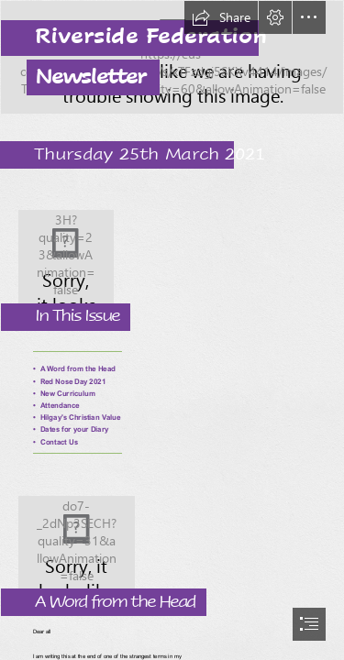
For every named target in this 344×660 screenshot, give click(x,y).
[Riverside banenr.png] (172, 57)
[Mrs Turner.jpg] (172, 545)
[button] (221, 17)
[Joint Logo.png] (172, 259)
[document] (172, 330)
